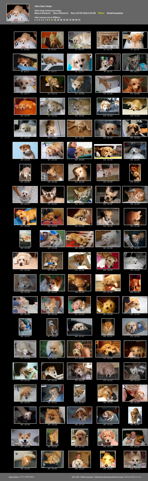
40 (61, 20)
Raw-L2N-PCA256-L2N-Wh (83, 13)
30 (58, 20)
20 (55, 20)
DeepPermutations (115, 13)
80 (73, 20)
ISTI (73, 477)
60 (67, 20)
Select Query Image (43, 6)
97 (79, 20)
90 (76, 20)
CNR (77, 477)
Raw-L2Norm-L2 (60, 13)
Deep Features (14, 477)
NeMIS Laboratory (87, 477)
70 (70, 20)
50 (64, 20)
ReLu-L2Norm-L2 (43, 13)
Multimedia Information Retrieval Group (109, 477)
